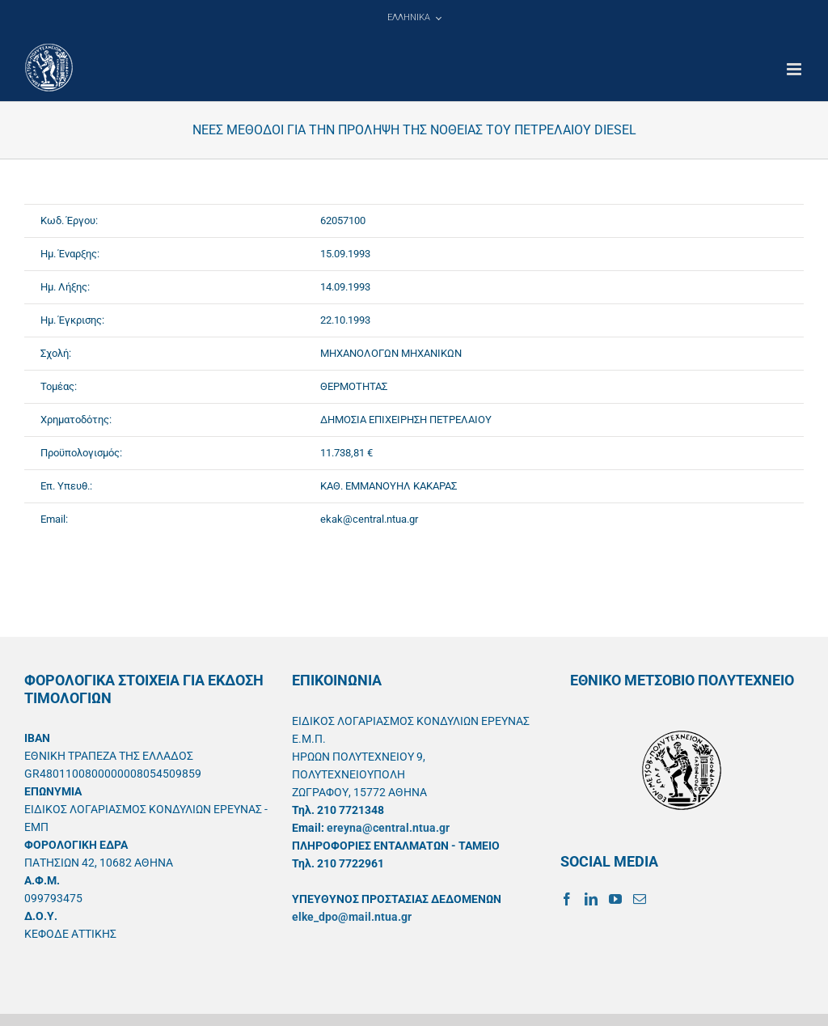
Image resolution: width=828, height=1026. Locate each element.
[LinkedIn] (591, 898)
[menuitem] (414, 18)
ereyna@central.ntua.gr (388, 827)
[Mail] (639, 898)
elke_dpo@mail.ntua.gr (352, 916)
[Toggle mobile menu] (795, 69)
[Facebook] (566, 898)
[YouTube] (615, 898)
